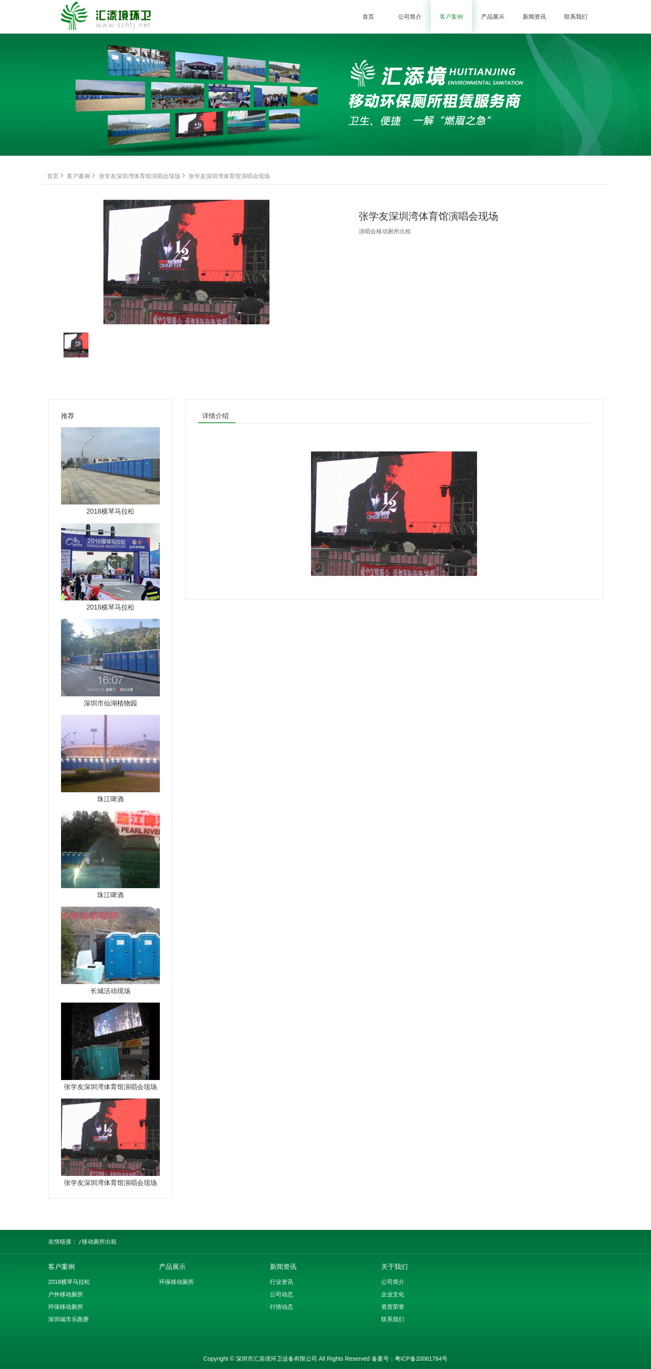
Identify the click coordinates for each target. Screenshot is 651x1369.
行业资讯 (281, 1281)
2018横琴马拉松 (69, 1281)
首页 (368, 16)
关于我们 (394, 1266)
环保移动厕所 (65, 1306)
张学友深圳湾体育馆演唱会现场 (143, 176)
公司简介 (409, 16)
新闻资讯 (534, 16)
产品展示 (492, 16)
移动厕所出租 (99, 1241)
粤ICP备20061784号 (421, 1358)
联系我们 (575, 16)
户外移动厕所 (65, 1294)
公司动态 (281, 1294)
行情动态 (281, 1306)
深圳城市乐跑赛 (68, 1319)
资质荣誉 (392, 1306)
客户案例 (451, 16)
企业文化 (392, 1294)
